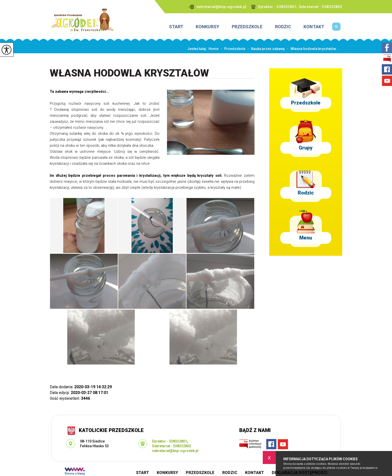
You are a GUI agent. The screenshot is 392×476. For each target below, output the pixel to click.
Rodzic (283, 26)
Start (176, 26)
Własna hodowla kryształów (129, 73)
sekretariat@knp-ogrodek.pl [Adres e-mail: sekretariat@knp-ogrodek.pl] (175, 451)
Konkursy (207, 26)
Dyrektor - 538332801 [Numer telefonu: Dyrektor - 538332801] (169, 441)
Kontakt (314, 26)
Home (213, 48)
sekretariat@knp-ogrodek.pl (217, 7)
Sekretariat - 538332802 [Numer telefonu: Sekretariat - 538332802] (171, 446)
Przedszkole (247, 26)
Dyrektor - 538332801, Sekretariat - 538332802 (296, 7)
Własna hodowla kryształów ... (312, 48)
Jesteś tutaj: (197, 48)
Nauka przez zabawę (265, 48)
